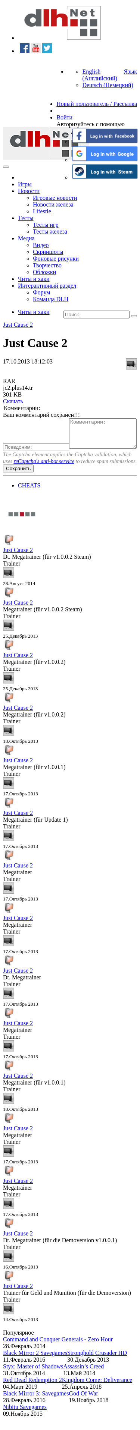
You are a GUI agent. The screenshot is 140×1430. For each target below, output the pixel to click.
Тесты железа (50, 231)
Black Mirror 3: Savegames (36, 1406)
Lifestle (42, 211)
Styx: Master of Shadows (33, 1379)
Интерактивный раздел (47, 285)
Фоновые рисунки (56, 258)
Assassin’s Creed (83, 1379)
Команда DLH (50, 299)
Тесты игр (46, 225)
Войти (64, 117)
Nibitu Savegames (25, 1419)
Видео (41, 245)
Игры (25, 184)
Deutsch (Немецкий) (107, 85)
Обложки (44, 272)
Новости (29, 191)
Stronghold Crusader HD (97, 1365)
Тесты (26, 218)
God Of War (83, 1406)
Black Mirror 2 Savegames (35, 1365)
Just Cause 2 (18, 324)
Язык (130, 71)
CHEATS (29, 498)
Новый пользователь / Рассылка (96, 104)
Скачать (13, 401)
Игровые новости (55, 198)
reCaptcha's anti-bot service (43, 474)
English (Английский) (99, 74)
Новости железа (53, 204)
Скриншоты (48, 252)
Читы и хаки (34, 279)
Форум (41, 292)
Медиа (26, 238)
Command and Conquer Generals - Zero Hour (58, 1352)
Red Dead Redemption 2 (32, 1392)
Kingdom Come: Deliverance (97, 1392)
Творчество (47, 265)
